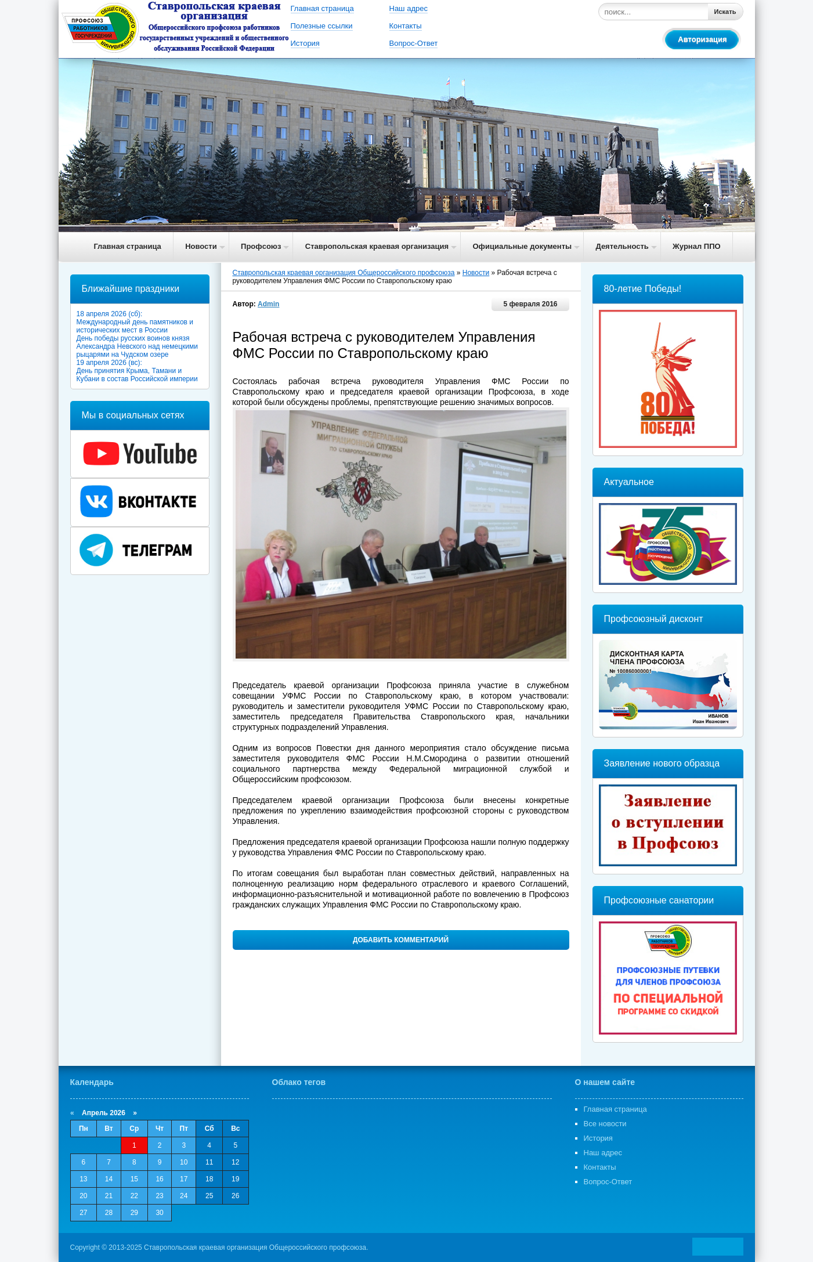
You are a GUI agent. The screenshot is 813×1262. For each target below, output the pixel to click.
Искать (725, 11)
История (305, 43)
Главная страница (322, 8)
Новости (201, 246)
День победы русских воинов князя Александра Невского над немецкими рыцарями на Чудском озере (137, 346)
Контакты (405, 25)
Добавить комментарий (401, 940)
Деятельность (621, 246)
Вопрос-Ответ (413, 43)
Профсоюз (261, 246)
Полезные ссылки (322, 25)
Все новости (605, 1123)
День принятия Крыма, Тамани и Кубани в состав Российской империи (137, 375)
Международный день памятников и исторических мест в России (135, 326)
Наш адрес (408, 8)
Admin (268, 304)
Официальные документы (522, 246)
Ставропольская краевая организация (377, 246)
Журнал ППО (697, 246)
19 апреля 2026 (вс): (109, 363)
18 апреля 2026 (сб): (110, 314)
